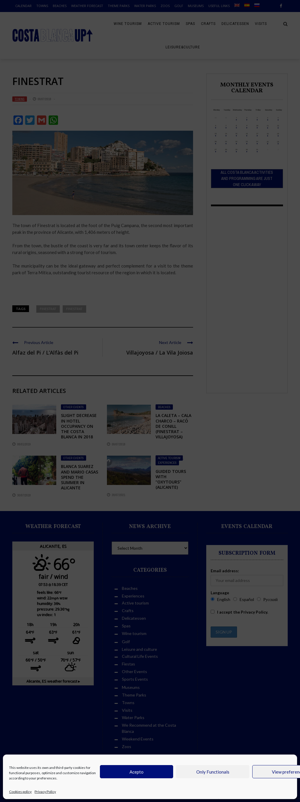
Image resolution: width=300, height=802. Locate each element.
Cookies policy (20, 791)
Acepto (136, 771)
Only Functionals (212, 771)
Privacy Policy (45, 791)
